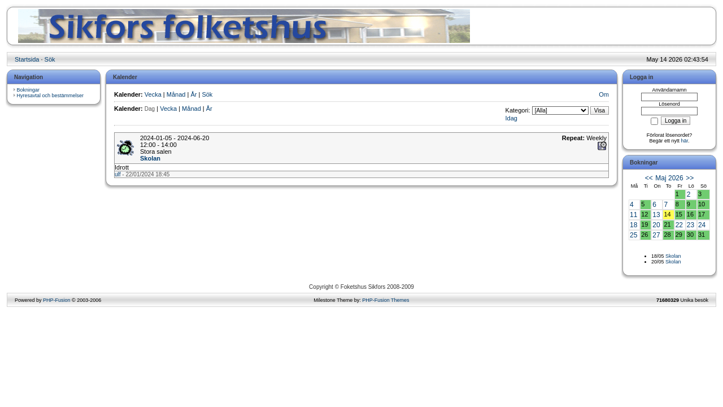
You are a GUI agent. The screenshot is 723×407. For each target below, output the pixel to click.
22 (679, 225)
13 (656, 215)
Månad (176, 94)
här (685, 141)
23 (690, 225)
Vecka (153, 94)
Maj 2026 (669, 178)
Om (604, 94)
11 (633, 215)
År (193, 94)
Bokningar (28, 90)
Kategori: (518, 110)
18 (633, 225)
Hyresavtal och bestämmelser (50, 95)
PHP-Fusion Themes (385, 300)
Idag (511, 118)
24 (701, 225)
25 (633, 235)
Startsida (27, 59)
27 (656, 235)
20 (656, 225)
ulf (118, 174)
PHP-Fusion (57, 300)
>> (690, 178)
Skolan (150, 158)
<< (649, 178)
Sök (50, 59)
